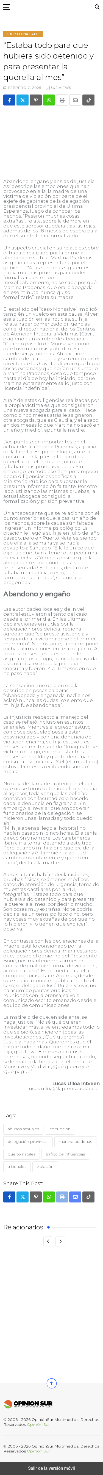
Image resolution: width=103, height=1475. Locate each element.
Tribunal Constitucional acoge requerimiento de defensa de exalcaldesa (40, 1345)
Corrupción (60, 1128)
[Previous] (48, 1241)
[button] (6, 7)
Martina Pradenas (75, 1141)
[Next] (60, 1241)
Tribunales (17, 1166)
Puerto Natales (21, 1154)
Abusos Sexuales (23, 1128)
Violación (45, 1166)
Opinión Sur (38, 1424)
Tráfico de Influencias (65, 1154)
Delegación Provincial (28, 1141)
